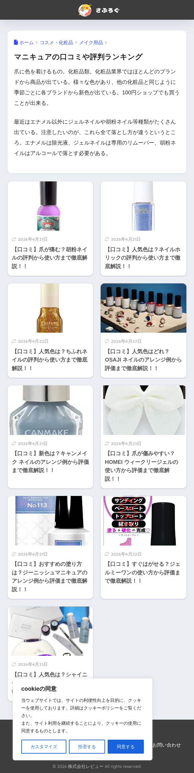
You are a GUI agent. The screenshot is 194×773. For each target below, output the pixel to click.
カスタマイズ (43, 746)
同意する (126, 746)
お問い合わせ (166, 745)
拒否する (87, 746)
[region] (82, 719)
